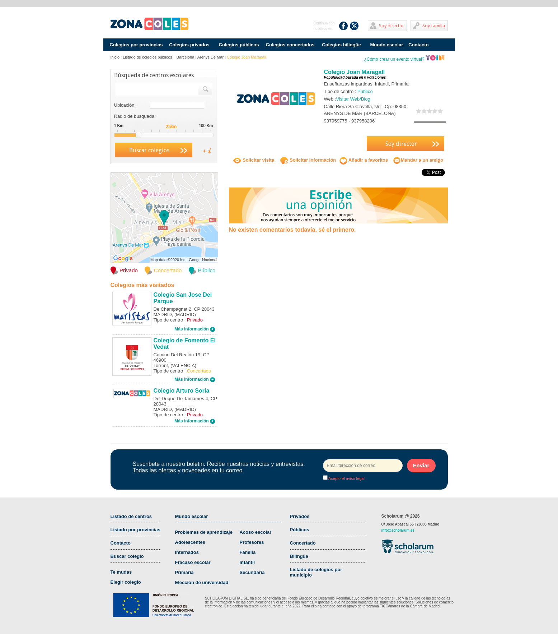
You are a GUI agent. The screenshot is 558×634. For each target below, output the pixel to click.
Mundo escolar (386, 44)
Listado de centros (131, 516)
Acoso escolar (256, 532)
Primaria (184, 572)
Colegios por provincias (136, 44)
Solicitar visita (253, 160)
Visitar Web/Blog (353, 99)
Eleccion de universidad (202, 582)
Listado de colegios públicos (148, 57)
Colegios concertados (290, 44)
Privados (300, 516)
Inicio (115, 57)
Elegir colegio (126, 582)
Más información (194, 329)
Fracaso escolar (193, 562)
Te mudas (121, 572)
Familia (248, 552)
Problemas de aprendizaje (204, 532)
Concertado (303, 543)
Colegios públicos (239, 44)
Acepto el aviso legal (346, 478)
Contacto (418, 44)
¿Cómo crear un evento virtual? (404, 59)
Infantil (247, 562)
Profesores (252, 542)
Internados (187, 552)
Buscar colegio (127, 556)
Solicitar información (308, 160)
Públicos (299, 529)
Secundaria (252, 572)
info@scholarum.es (398, 530)
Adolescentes (190, 542)
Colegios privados (189, 44)
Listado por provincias (135, 529)
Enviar (421, 465)
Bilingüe (299, 556)
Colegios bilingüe (341, 44)
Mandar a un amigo (418, 160)
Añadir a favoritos (363, 160)
